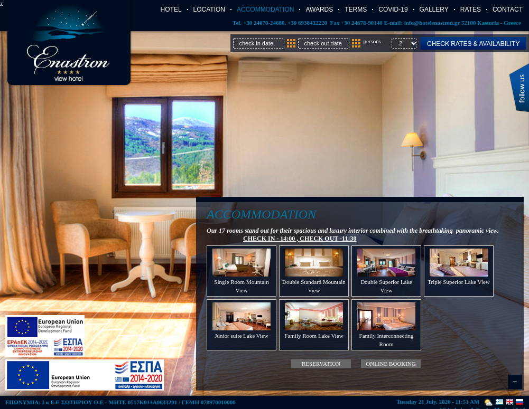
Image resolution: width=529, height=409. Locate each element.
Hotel (171, 9)
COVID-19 (392, 9)
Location (209, 9)
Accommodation (265, 9)
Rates (470, 9)
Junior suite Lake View (241, 335)
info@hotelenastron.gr (432, 23)
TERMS (356, 9)
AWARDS (319, 9)
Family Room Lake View (313, 335)
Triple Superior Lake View (459, 282)
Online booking (390, 363)
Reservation (321, 363)
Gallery (434, 9)
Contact (508, 9)
